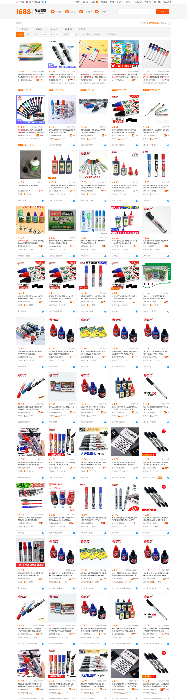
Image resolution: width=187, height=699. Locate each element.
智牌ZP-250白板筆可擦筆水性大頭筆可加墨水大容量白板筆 (93, 242)
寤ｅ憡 (73, 77)
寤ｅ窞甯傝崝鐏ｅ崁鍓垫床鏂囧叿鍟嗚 (25, 634)
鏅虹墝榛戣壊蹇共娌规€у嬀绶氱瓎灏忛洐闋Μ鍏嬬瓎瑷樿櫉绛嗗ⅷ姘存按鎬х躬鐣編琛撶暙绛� (156, 685)
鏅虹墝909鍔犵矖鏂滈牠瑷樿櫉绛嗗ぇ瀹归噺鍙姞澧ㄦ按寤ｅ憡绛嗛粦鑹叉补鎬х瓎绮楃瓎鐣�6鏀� (93, 685)
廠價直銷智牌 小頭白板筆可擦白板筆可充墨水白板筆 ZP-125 (156, 131)
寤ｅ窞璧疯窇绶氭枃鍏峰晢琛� (56, 579)
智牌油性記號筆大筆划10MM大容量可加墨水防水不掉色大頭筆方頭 (61, 297)
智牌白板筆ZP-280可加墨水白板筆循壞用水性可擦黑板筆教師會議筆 (155, 186)
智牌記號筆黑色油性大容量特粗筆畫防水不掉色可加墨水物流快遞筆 (93, 297)
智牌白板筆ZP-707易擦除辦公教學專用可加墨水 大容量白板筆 (93, 131)
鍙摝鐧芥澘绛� (149, 83)
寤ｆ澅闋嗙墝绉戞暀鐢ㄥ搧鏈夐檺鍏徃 (25, 80)
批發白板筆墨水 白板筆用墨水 (28, 185)
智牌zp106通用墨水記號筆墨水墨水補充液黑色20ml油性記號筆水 (125, 186)
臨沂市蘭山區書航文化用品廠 (150, 468)
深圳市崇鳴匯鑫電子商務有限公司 (119, 302)
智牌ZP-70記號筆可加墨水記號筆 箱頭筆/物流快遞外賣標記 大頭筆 (93, 353)
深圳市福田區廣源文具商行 (88, 357)
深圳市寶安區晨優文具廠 (119, 357)
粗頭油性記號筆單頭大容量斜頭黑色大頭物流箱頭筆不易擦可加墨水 (124, 297)
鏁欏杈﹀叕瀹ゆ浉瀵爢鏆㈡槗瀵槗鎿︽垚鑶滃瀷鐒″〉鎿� (30, 76)
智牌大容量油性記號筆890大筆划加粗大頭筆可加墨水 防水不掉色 (62, 463)
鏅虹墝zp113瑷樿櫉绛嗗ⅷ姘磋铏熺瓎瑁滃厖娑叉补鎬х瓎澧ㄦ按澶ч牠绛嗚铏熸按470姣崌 (124, 630)
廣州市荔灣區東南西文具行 (88, 135)
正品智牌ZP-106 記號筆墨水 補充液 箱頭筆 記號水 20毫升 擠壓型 (61, 353)
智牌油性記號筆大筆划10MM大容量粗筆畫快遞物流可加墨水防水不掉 (124, 131)
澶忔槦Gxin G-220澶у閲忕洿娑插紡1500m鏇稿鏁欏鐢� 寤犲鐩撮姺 (62, 76)
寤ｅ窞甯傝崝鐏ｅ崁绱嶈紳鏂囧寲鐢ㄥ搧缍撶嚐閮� (88, 689)
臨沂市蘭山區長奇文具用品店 (56, 135)
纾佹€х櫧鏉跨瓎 (35, 138)
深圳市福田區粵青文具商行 (150, 357)
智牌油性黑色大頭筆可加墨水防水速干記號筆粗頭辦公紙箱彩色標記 (124, 519)
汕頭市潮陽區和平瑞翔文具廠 (150, 246)
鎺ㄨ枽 (41, 77)
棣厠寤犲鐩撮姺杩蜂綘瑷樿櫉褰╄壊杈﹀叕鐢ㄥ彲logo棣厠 (93, 76)
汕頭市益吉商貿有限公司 (25, 523)
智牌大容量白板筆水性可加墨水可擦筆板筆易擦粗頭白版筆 (155, 242)
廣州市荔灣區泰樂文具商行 (25, 579)
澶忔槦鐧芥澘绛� (55, 83)
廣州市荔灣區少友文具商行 (150, 135)
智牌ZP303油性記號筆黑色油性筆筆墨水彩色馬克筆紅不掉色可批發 (93, 519)
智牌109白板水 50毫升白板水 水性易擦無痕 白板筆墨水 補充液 (61, 242)
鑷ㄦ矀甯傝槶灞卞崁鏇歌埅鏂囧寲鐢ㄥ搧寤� (150, 689)
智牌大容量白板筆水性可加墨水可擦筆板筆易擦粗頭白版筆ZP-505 (61, 408)
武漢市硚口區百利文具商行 (56, 302)
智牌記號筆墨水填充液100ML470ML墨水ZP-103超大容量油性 (30, 353)
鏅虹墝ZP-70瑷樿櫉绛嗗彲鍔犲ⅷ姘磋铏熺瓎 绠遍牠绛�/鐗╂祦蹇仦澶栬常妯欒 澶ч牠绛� (93, 574)
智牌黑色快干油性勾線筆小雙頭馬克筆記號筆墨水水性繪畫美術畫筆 (155, 463)
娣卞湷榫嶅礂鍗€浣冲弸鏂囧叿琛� (25, 689)
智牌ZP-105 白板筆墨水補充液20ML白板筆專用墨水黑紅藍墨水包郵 (155, 297)
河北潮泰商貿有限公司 (119, 191)
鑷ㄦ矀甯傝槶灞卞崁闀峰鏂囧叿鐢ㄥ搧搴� (56, 689)
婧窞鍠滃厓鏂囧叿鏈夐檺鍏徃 (88, 80)
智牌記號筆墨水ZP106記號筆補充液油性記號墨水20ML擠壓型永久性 (125, 353)
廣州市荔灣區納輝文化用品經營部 (25, 302)
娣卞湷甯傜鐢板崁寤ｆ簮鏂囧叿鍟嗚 (88, 579)
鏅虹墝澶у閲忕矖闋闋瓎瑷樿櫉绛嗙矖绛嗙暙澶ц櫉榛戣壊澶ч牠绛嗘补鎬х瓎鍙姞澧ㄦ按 (30, 685)
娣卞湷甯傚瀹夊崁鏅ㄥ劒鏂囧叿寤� (119, 579)
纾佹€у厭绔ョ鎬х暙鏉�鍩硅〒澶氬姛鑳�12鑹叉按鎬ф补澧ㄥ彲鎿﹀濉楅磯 (30, 131)
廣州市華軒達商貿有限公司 (150, 191)
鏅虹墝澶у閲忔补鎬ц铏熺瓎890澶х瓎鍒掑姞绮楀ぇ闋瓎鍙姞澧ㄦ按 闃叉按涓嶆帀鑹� (61, 685)
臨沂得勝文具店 (117, 246)
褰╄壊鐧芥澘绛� (161, 83)
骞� (41, 80)
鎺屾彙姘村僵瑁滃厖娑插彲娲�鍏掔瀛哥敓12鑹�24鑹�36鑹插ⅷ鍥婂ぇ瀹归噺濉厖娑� (124, 76)
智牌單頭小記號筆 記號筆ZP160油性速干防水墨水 (155, 408)
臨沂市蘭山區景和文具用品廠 (25, 191)
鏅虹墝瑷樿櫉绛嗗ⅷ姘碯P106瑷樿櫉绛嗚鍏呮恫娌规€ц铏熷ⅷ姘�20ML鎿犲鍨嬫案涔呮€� (124, 574)
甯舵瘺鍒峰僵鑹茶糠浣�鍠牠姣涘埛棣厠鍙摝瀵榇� (155, 76)
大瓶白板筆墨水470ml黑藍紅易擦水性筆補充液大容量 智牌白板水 (62, 186)
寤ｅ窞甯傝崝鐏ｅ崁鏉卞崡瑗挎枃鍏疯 (119, 689)
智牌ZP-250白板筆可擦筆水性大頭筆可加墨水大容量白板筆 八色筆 (93, 186)
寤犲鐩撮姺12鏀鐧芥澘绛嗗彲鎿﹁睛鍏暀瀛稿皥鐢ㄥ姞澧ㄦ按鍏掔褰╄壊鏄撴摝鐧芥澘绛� (30, 630)
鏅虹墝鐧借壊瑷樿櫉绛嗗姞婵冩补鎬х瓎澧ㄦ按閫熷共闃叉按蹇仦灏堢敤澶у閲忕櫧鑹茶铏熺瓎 (125, 685)
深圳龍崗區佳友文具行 (25, 468)
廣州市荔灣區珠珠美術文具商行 (119, 523)
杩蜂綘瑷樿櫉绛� (99, 83)
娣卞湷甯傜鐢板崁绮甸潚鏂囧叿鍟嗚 (150, 579)
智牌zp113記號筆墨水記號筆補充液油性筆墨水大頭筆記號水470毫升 (125, 408)
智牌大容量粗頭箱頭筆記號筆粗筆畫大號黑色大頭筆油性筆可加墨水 (30, 463)
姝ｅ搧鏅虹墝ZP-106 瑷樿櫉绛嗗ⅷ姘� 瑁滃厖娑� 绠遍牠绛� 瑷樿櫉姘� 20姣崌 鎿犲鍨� (61, 574)
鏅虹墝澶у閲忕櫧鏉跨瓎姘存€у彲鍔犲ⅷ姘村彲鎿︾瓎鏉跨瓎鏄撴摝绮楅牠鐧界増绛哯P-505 (61, 630)
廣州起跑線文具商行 (88, 246)
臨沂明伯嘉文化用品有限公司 (150, 523)
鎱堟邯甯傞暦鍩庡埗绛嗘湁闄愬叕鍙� (56, 80)
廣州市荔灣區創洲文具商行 (119, 135)
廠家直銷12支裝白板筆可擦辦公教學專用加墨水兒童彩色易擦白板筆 (30, 408)
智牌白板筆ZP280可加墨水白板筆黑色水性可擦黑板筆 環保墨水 (62, 131)
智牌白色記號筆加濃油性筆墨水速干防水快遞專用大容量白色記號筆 (124, 463)
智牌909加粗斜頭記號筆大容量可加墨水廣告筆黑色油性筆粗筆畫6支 (93, 463)
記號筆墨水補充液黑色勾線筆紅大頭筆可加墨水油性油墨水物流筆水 (61, 519)
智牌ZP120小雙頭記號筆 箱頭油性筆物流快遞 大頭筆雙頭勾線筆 (30, 519)
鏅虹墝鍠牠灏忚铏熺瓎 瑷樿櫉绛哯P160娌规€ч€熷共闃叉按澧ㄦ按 (156, 630)
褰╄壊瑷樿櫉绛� (87, 83)
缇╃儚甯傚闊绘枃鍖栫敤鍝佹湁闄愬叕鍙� (119, 80)
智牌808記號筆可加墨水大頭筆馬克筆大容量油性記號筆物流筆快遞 (30, 574)
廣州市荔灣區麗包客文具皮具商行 (88, 523)
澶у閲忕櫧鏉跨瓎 (68, 83)
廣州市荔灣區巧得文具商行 (25, 246)
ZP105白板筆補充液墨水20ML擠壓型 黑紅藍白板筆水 (31, 242)
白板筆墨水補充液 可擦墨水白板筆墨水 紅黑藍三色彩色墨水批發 (124, 242)
